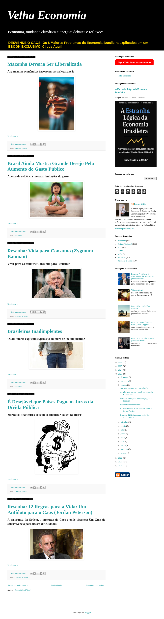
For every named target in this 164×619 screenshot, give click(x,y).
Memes (120, 251)
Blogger (87, 613)
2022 (120, 458)
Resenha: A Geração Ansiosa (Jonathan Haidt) (142, 339)
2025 (120, 366)
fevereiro (124, 449)
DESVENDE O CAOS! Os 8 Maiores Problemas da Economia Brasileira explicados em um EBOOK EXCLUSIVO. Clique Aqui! (78, 44)
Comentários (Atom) (23, 590)
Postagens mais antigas (95, 585)
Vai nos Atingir (137, 290)
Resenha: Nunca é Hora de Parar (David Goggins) (141, 323)
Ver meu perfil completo (125, 229)
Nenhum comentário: (18, 144)
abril (123, 441)
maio (123, 437)
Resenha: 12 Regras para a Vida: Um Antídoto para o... (134, 416)
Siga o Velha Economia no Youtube (134, 62)
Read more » (12, 136)
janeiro (124, 453)
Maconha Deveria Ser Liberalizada (44, 64)
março (123, 445)
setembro (124, 422)
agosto (123, 426)
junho (123, 433)
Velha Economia (46, 15)
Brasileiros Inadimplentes (34, 331)
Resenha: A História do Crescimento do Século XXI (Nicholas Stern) (142, 276)
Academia (122, 240)
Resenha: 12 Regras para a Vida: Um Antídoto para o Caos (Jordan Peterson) (49, 509)
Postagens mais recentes (17, 585)
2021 (120, 462)
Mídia (120, 254)
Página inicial (56, 585)
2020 (120, 466)
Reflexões (18, 236)
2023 (120, 374)
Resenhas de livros (21, 316)
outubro (124, 385)
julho (123, 430)
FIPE (120, 247)
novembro (125, 381)
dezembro (125, 377)
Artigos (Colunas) (20, 148)
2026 (120, 362)
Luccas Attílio (140, 204)
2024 (120, 370)
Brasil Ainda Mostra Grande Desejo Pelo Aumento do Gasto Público (50, 166)
